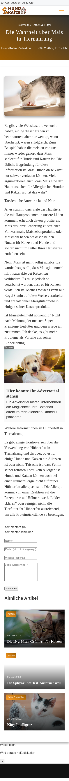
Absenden (11, 591)
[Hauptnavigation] (62, 10)
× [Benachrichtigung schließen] (2, 764)
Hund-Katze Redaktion (16, 48)
